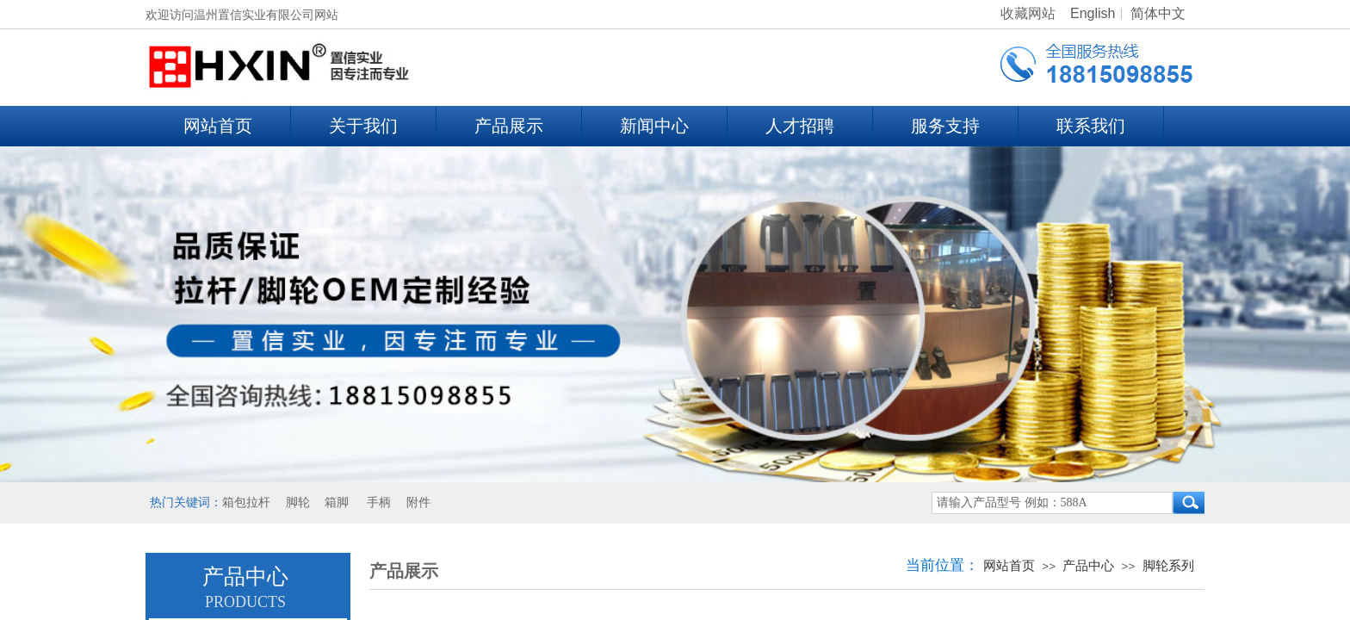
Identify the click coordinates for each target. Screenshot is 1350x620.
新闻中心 (654, 125)
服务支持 (945, 125)
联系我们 (1090, 125)
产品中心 (1088, 566)
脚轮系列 (1168, 566)
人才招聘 (799, 125)
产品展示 (508, 125)
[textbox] (1052, 503)
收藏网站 (1028, 13)
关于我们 (363, 125)
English (1092, 14)
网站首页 (217, 125)
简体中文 (1158, 14)
